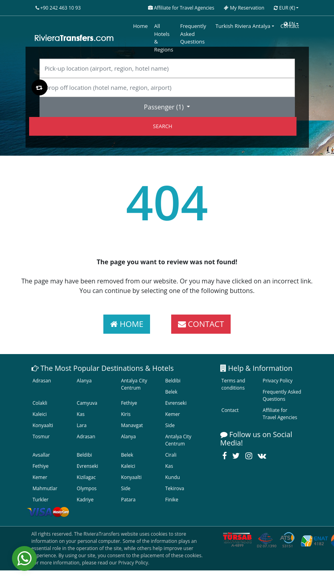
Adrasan (42, 380)
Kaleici (40, 414)
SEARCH (162, 126)
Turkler (41, 499)
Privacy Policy (277, 380)
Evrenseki (175, 403)
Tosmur (41, 436)
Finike (171, 499)
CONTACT (201, 324)
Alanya (84, 380)
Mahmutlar (45, 488)
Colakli (40, 403)
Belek (171, 391)
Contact (230, 410)
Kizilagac (86, 477)
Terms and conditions (233, 384)
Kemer (172, 414)
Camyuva (87, 403)
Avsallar (41, 454)
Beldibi (172, 380)
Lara (82, 425)
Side (170, 425)
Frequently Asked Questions (282, 395)
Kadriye (85, 499)
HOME (127, 324)
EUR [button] (284, 7)
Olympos (87, 488)
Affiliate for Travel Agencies (280, 414)
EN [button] (289, 23)
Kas (81, 414)
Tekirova (174, 488)
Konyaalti (43, 425)
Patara (128, 499)
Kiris (125, 414)
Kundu (172, 477)
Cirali (170, 454)
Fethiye (129, 403)
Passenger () (165, 107)
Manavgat (132, 425)
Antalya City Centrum (134, 384)
